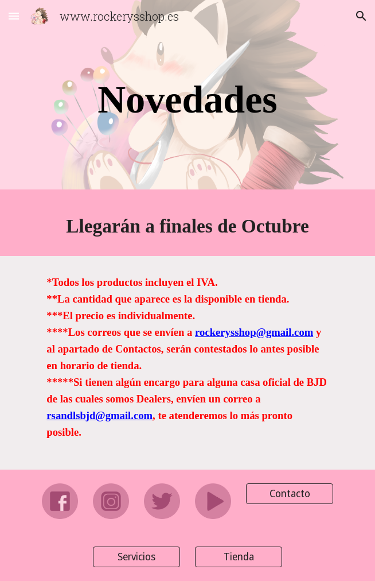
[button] (14, 16)
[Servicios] (136, 557)
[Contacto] (289, 493)
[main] (187, 98)
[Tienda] (238, 557)
